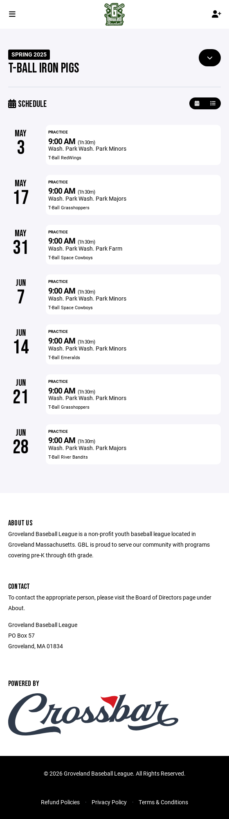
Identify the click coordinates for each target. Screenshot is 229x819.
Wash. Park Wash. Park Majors (87, 198)
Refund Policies (60, 802)
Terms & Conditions (163, 802)
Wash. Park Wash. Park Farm (85, 248)
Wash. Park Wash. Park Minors (87, 148)
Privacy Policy (109, 802)
